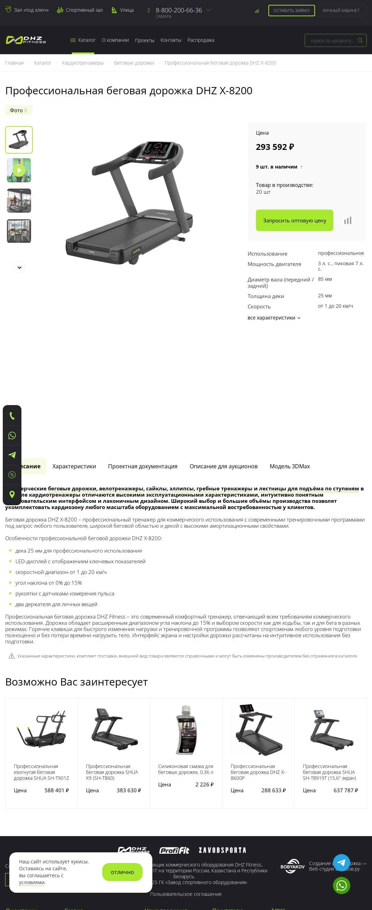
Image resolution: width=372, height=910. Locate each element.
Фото (18, 110)
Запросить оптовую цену (294, 220)
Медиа (14, 823)
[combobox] (336, 40)
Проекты (144, 40)
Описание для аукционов (224, 353)
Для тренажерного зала (173, 807)
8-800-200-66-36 (179, 10)
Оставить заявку (292, 10)
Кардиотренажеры (83, 62)
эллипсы (182, 375)
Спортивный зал (84, 10)
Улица (127, 10)
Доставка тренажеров (91, 823)
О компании (115, 40)
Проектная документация (143, 353)
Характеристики (74, 353)
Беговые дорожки (134, 62)
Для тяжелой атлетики (172, 823)
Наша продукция (166, 797)
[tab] (25, 353)
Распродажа (201, 40)
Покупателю (227, 797)
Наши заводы (22, 807)
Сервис (74, 797)
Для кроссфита (162, 815)
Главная (15, 62)
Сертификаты (22, 839)
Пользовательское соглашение (186, 780)
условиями (32, 882)
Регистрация (227, 807)
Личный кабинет (341, 10)
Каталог (83, 40)
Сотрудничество (232, 815)
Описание (25, 353)
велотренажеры (121, 375)
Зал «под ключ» (31, 10)
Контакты (171, 40)
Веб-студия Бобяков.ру (334, 755)
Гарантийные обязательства (99, 807)
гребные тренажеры (224, 375)
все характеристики (274, 317)
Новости (16, 815)
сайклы (156, 375)
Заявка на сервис (85, 815)
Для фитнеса (160, 831)
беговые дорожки (72, 375)
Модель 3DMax (290, 353)
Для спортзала (162, 839)
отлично (122, 872)
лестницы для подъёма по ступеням (309, 375)
